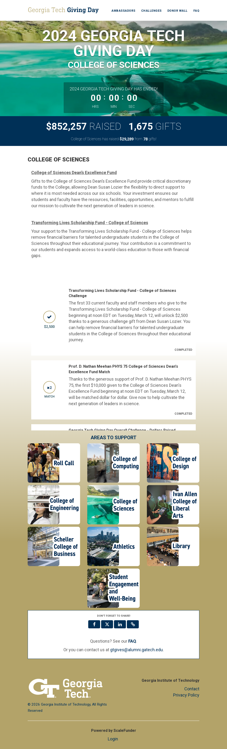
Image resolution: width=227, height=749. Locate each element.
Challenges (151, 10)
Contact (191, 688)
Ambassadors (123, 10)
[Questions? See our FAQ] (132, 641)
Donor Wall (177, 10)
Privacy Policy (186, 694)
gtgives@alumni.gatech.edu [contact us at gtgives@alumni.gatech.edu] (136, 649)
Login (113, 738)
